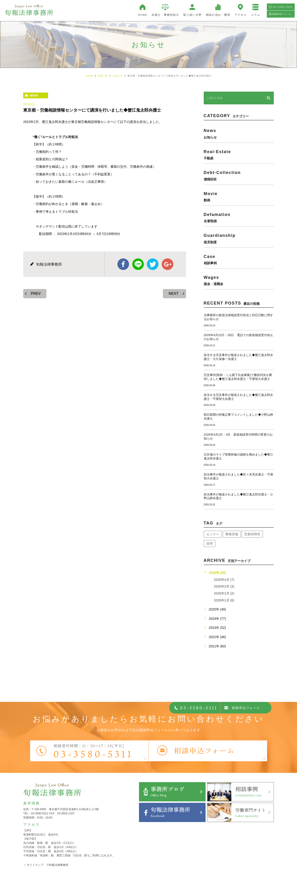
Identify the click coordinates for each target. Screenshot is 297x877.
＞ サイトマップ (33, 865)
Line (138, 264)
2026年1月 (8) (224, 600)
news (34, 95)
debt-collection (239, 175)
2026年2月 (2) (224, 593)
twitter (152, 264)
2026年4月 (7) (224, 579)
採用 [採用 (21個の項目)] (209, 543)
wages (239, 280)
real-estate (239, 154)
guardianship (239, 238)
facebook (123, 264)
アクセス (241, 14)
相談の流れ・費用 (218, 14)
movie (239, 196)
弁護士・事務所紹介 (165, 14)
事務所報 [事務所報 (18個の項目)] (231, 534)
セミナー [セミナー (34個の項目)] (212, 534)
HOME (142, 14)
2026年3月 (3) (224, 586)
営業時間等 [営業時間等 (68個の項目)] (252, 534)
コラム (255, 14)
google (167, 264)
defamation (239, 217)
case (239, 259)
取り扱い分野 (192, 14)
